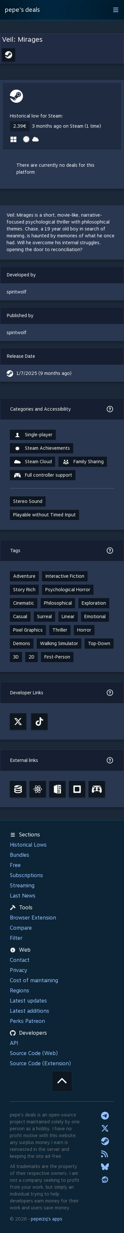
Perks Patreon (27, 1021)
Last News (22, 896)
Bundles (19, 855)
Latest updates (28, 1001)
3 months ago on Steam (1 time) (66, 126)
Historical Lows (28, 845)
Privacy (18, 970)
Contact (20, 960)
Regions (19, 990)
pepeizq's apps (46, 1219)
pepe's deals (22, 9)
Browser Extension (33, 918)
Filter (16, 938)
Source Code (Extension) (40, 1063)
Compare (21, 928)
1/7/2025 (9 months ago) (44, 373)
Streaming (22, 885)
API (14, 1043)
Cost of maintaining (34, 980)
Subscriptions (26, 875)
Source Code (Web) (34, 1053)
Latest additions (29, 1011)
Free (15, 865)
